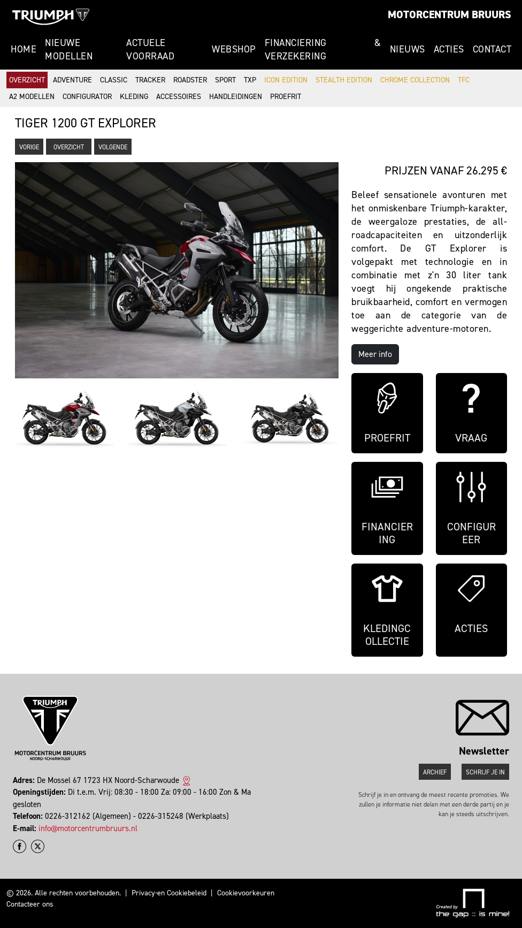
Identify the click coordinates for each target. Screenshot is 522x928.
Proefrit (285, 97)
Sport (225, 80)
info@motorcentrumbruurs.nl (88, 828)
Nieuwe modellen (69, 49)
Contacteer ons (29, 904)
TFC (464, 80)
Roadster (190, 80)
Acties (449, 49)
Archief (435, 772)
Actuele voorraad (150, 49)
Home (23, 49)
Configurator (87, 97)
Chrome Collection (415, 80)
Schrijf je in (485, 772)
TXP (250, 80)
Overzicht (27, 80)
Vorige (29, 147)
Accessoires (178, 97)
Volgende (112, 147)
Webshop (234, 49)
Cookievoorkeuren (245, 893)
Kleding (134, 97)
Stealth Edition (344, 80)
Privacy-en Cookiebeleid (169, 893)
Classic (113, 80)
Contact (492, 49)
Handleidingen (235, 97)
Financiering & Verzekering (323, 49)
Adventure (72, 80)
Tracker (150, 80)
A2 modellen (32, 97)
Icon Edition (286, 80)
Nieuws (407, 49)
